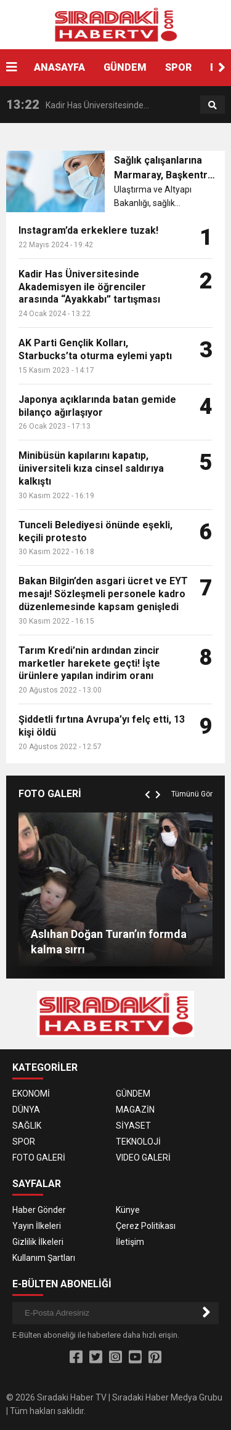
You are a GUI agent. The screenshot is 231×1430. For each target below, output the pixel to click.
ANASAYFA (59, 67)
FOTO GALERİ (38, 1157)
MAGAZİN (135, 1109)
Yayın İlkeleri (36, 1226)
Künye (128, 1210)
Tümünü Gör (192, 794)
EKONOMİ (31, 1093)
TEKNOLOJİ (138, 1141)
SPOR (178, 67)
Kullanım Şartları (43, 1258)
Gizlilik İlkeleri (37, 1242)
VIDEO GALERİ (143, 1157)
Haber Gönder (39, 1210)
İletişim (130, 1242)
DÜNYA (26, 1109)
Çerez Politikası (146, 1226)
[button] (222, 67)
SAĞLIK (26, 1125)
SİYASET (133, 1125)
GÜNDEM (125, 67)
